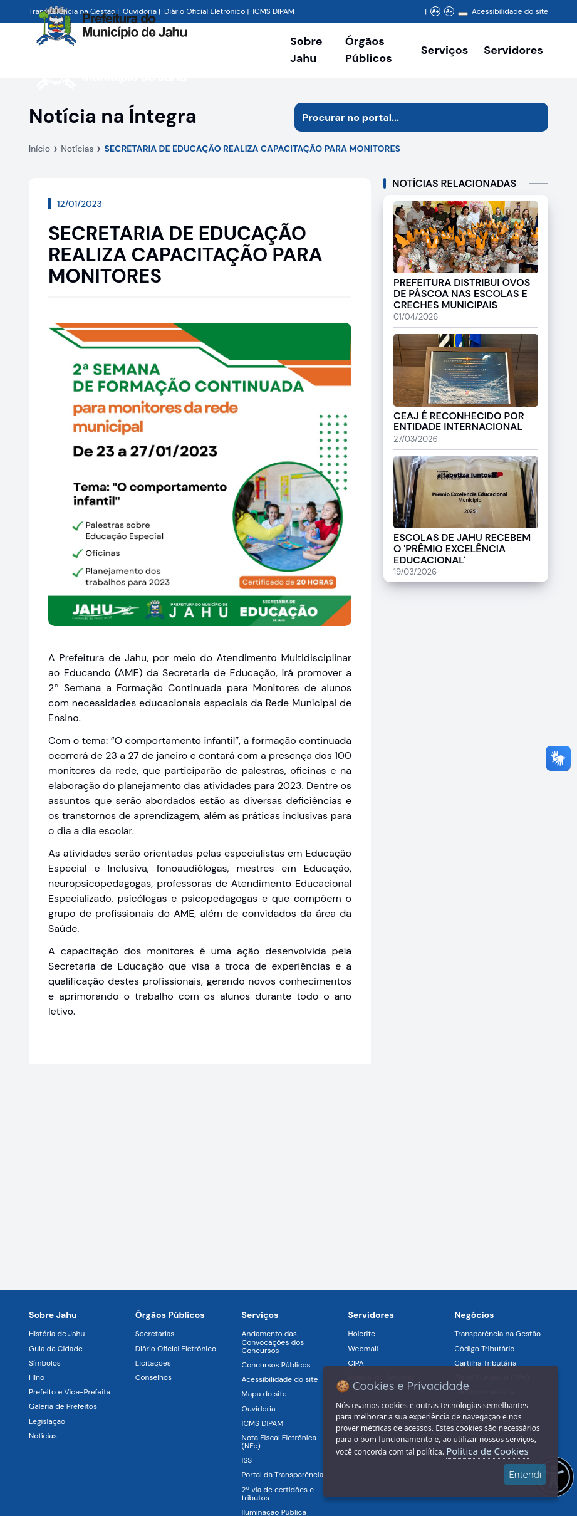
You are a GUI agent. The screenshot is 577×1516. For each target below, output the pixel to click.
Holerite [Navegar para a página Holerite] (361, 1334)
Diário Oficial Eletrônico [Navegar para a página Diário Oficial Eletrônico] (175, 1349)
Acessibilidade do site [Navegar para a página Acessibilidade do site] (510, 11)
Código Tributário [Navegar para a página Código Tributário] (484, 1349)
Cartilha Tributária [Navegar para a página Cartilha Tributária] (485, 1363)
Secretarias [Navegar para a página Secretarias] (155, 1334)
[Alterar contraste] (463, 14)
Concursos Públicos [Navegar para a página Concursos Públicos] (276, 1365)
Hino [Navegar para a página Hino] (36, 1377)
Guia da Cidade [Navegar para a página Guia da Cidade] (56, 1349)
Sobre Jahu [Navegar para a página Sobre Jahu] (306, 50)
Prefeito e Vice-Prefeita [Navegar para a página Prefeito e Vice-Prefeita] (69, 1392)
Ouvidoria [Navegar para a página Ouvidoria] (259, 1409)
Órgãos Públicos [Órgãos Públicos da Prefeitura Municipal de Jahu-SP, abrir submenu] (368, 50)
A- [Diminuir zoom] (448, 11)
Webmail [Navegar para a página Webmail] (363, 1349)
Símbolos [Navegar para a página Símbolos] (45, 1363)
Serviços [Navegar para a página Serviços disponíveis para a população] (445, 50)
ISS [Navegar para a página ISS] (247, 1460)
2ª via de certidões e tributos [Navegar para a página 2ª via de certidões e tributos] (278, 1494)
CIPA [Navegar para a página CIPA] (355, 1363)
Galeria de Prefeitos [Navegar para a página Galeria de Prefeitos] (63, 1406)
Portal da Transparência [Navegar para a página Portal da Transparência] (283, 1475)
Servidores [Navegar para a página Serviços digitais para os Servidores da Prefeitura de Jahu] (371, 1314)
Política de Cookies (487, 1451)
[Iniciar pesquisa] (533, 117)
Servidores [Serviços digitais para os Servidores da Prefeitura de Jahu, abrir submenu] (513, 50)
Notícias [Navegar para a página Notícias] (43, 1436)
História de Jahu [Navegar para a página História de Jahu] (57, 1334)
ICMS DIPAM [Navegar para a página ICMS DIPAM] (263, 1423)
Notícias (77, 148)
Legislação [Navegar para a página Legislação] (47, 1421)
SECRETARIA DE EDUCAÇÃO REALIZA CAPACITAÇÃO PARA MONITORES (252, 148)
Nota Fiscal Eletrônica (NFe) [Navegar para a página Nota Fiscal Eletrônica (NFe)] (279, 1442)
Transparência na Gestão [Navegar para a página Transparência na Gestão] (497, 1334)
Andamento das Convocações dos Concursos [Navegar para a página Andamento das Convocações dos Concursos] (273, 1342)
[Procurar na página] (406, 117)
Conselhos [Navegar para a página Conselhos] (153, 1377)
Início (39, 148)
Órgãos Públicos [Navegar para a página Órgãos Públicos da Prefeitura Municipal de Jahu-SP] (170, 1314)
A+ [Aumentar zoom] (435, 11)
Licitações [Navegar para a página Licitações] (153, 1363)
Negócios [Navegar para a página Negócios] (474, 1314)
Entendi (525, 1474)
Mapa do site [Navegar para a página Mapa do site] (264, 1394)
